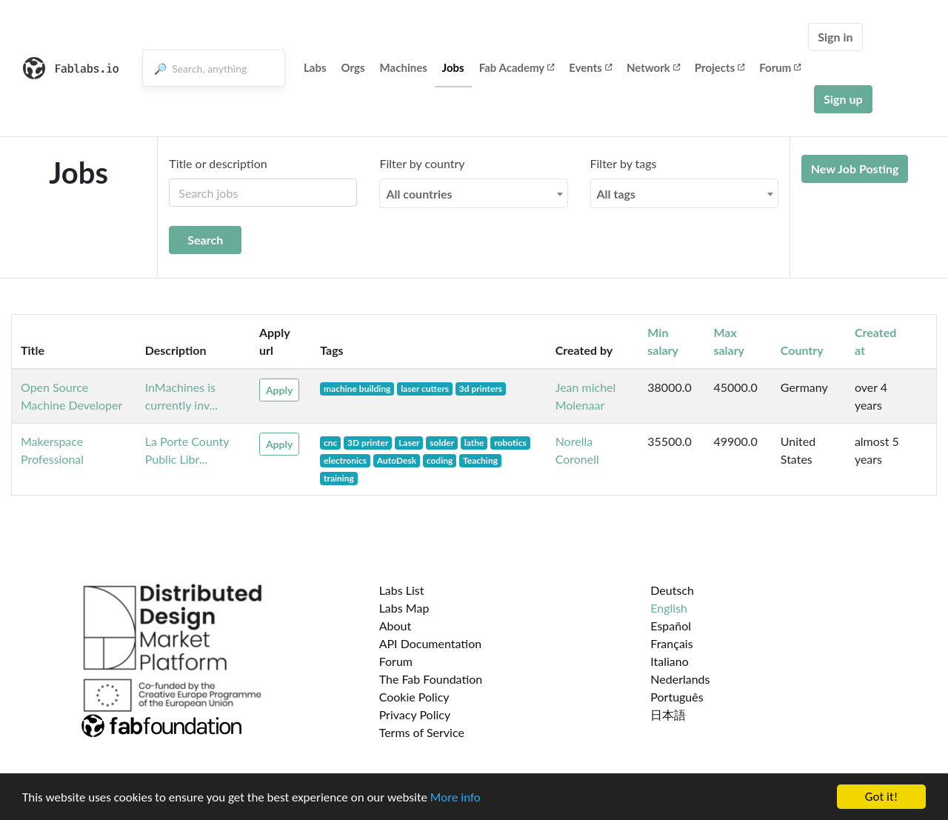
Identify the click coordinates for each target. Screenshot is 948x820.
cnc (330, 442)
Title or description (218, 163)
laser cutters (425, 388)
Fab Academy (517, 67)
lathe (474, 442)
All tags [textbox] (616, 194)
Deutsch (672, 590)
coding (440, 460)
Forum (780, 67)
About (395, 626)
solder (442, 442)
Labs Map (404, 608)
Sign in (835, 37)
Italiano (669, 661)
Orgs (353, 67)
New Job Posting (855, 168)
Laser (408, 442)
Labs (315, 67)
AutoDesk (396, 460)
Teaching (480, 460)
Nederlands (680, 679)
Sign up (843, 99)
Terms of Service (421, 732)
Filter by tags (623, 163)
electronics (345, 460)
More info (455, 797)
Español (670, 626)
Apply (279, 390)
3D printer (367, 442)
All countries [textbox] (419, 194)
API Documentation (430, 643)
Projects (719, 67)
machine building (357, 388)
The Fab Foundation (431, 679)
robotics (510, 442)
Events (590, 67)
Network (653, 67)
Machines (403, 67)
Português (676, 697)
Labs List (401, 590)
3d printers (480, 388)
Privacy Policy (415, 714)
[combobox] (473, 193)
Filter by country (421, 163)
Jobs (453, 67)
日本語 (668, 714)
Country (802, 350)
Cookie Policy (414, 697)
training (339, 478)
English (668, 608)
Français (671, 643)
